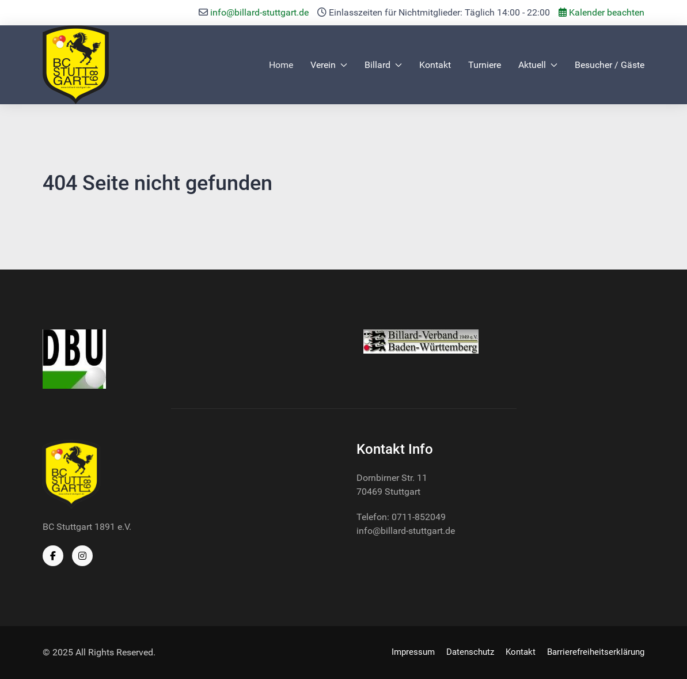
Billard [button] (383, 64)
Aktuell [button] (537, 64)
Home (281, 64)
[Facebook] (53, 555)
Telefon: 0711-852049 (401, 516)
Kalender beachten (601, 12)
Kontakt (435, 64)
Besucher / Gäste (609, 64)
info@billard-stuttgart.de (259, 12)
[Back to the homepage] (76, 64)
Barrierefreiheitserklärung (595, 652)
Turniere (484, 64)
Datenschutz (470, 652)
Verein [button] (328, 64)
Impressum (413, 652)
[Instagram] (82, 555)
